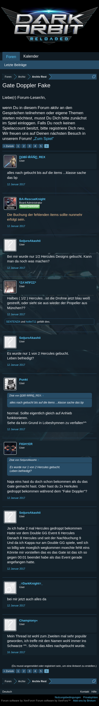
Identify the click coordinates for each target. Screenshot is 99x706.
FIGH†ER (25, 444)
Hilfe (94, 691)
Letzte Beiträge (15, 65)
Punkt (23, 379)
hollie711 (31, 321)
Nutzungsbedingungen (68, 697)
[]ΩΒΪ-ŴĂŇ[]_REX (32, 157)
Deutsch (7, 691)
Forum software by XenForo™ (53, 700)
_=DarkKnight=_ (31, 583)
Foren (11, 57)
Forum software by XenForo (18, 700)
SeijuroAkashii (29, 241)
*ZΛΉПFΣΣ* (27, 282)
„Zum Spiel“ (43, 138)
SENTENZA (13, 321)
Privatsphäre (90, 697)
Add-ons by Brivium (84, 700)
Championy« (28, 620)
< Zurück (9, 146)
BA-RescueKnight (32, 199)
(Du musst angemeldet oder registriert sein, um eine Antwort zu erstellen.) (54, 665)
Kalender (31, 56)
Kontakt (84, 691)
